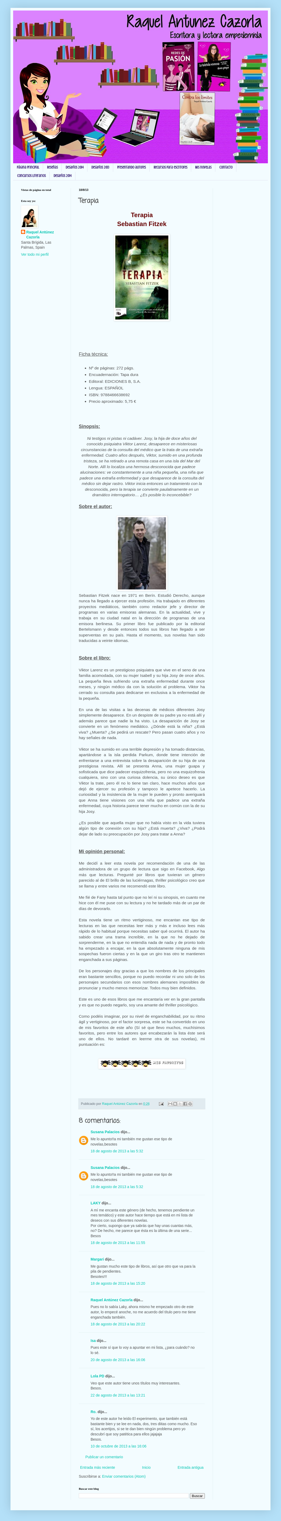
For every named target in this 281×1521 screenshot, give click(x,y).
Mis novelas (203, 167)
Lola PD (97, 1376)
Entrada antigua (191, 1467)
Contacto (225, 167)
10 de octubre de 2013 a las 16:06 (119, 1446)
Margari (97, 1259)
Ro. (94, 1412)
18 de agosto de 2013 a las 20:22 (118, 1324)
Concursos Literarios (31, 176)
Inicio (146, 1467)
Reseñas (52, 167)
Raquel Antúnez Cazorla (112, 1300)
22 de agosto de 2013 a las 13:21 (118, 1395)
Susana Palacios (105, 1132)
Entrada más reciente (97, 1467)
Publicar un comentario (104, 1457)
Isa (93, 1341)
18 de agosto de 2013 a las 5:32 (117, 1151)
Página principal (28, 167)
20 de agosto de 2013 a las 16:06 (118, 1360)
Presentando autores (131, 167)
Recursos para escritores (170, 167)
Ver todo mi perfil (35, 254)
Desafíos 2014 (75, 167)
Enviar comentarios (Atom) (124, 1476)
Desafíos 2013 (100, 167)
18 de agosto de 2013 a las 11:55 (118, 1243)
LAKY (96, 1203)
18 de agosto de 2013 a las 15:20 (118, 1283)
